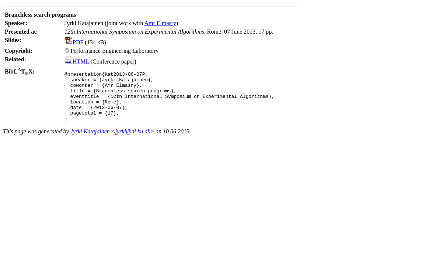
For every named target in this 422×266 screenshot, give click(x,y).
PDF (74, 42)
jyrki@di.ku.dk (132, 141)
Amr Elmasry (160, 23)
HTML (77, 61)
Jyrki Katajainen (90, 141)
